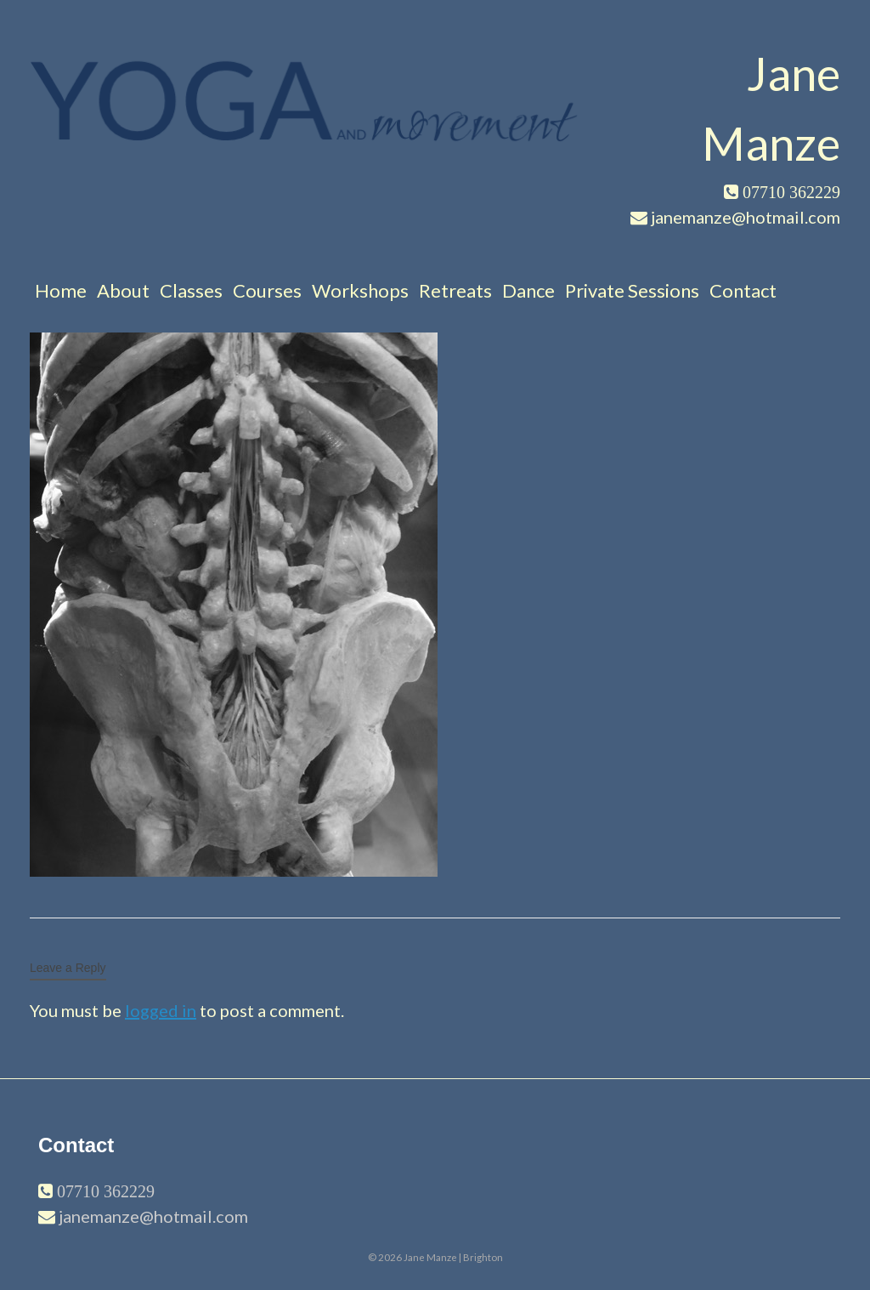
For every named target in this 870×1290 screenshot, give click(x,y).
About (123, 290)
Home (61, 290)
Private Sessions (632, 290)
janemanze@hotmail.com (153, 1216)
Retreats (455, 290)
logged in (160, 1010)
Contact (743, 290)
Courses (267, 290)
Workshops (360, 290)
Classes (191, 290)
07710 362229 (104, 1191)
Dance (528, 290)
